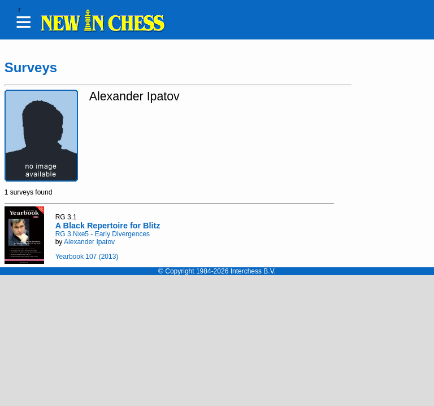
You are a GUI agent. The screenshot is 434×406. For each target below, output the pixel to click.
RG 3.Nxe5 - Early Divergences (102, 234)
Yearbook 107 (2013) (87, 257)
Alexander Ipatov (89, 242)
